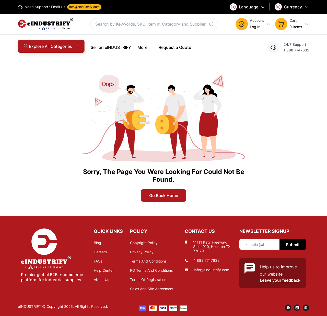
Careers (100, 252)
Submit (293, 244)
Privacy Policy (142, 252)
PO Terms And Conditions (151, 270)
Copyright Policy (144, 243)
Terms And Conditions (148, 261)
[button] (253, 24)
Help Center (104, 270)
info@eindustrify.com (211, 270)
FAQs (98, 261)
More (144, 47)
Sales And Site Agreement (151, 289)
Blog (97, 243)
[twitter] (297, 307)
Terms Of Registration (148, 279)
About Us (101, 279)
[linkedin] (306, 307)
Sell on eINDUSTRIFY (111, 47)
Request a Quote (175, 47)
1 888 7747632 (206, 260)
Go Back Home (163, 195)
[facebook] (288, 307)
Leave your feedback (280, 280)
